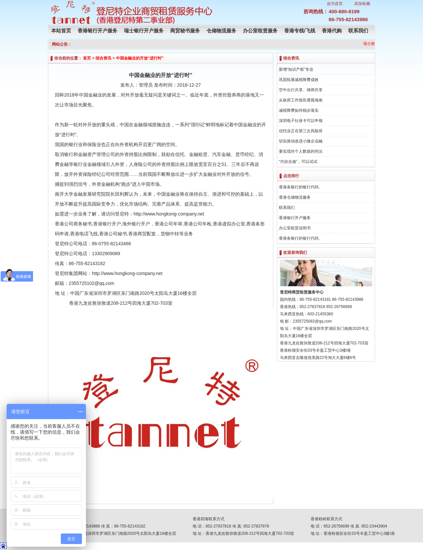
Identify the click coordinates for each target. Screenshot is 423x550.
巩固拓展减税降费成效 (299, 79)
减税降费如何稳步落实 (299, 110)
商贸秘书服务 (185, 30)
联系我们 (358, 30)
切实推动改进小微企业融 (301, 141)
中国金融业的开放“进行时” (140, 58)
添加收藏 (362, 3)
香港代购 (332, 30)
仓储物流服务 (221, 30)
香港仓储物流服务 (295, 197)
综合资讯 (103, 58)
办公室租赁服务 (260, 30)
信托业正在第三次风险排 (301, 131)
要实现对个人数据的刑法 (301, 151)
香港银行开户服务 (97, 30)
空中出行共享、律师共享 (301, 90)
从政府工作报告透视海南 (301, 100)
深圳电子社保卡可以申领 (301, 120)
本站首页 (61, 30)
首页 (87, 58)
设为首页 (335, 3)
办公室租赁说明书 (295, 228)
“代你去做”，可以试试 (298, 161)
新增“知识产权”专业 (296, 69)
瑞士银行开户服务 (144, 30)
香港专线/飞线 (299, 30)
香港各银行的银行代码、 (301, 187)
